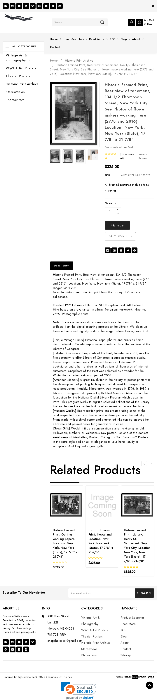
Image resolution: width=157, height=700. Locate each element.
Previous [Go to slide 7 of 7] (52, 157)
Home (54, 39)
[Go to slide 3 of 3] (144, 463)
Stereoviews (15, 92)
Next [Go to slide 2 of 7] (95, 157)
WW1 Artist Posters (21, 68)
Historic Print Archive (22, 84)
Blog (125, 39)
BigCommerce (26, 677)
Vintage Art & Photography (18, 58)
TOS (114, 39)
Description (61, 266)
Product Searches (73, 39)
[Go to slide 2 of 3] (151, 463)
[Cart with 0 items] (145, 22)
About (138, 39)
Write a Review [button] (143, 156)
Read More (98, 39)
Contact (55, 47)
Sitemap (126, 655)
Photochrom (15, 100)
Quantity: (111, 203)
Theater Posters (18, 76)
